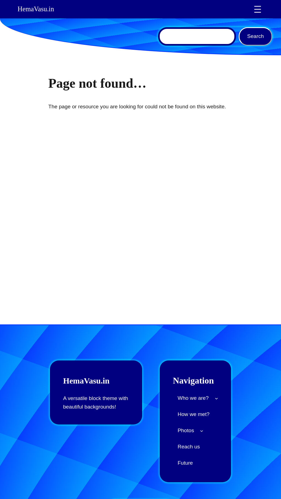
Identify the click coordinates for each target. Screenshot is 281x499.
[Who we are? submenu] (216, 398)
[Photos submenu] (201, 430)
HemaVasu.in (36, 9)
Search (255, 36)
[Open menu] (257, 9)
